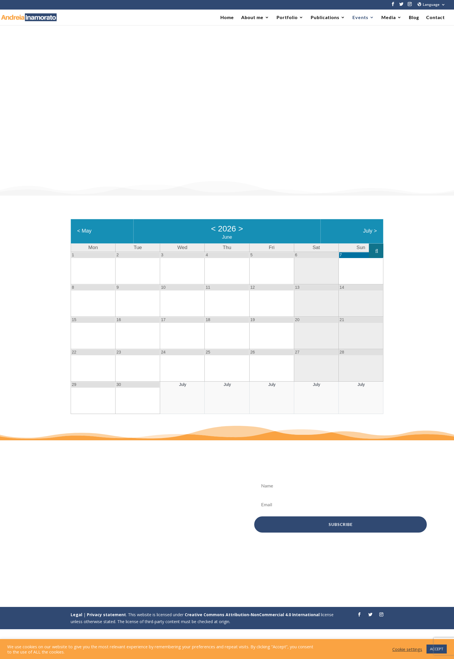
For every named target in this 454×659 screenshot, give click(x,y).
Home (227, 17)
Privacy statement (106, 614)
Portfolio (287, 17)
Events (360, 17)
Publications (325, 17)
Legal (76, 614)
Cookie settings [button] (407, 649)
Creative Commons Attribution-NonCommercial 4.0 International (252, 614)
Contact (435, 17)
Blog (414, 17)
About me (252, 17)
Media (388, 17)
